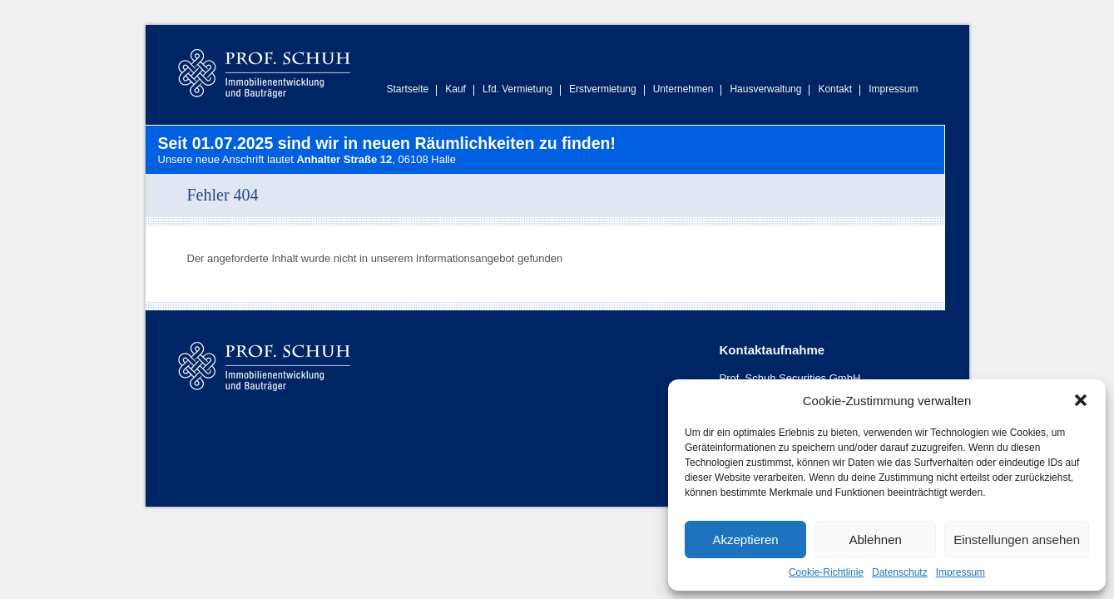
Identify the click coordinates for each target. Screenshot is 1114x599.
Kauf (455, 89)
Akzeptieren (745, 539)
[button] (1080, 400)
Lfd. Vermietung (517, 89)
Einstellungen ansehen (1016, 539)
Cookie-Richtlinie (826, 572)
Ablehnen (875, 539)
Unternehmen (683, 89)
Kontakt (835, 89)
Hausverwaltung (765, 89)
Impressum (960, 572)
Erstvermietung (602, 89)
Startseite (408, 89)
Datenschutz (900, 572)
